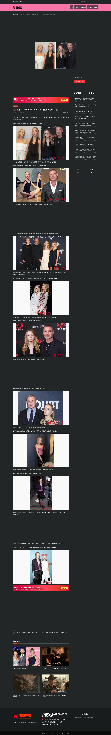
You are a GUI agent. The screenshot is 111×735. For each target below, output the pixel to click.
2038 (85, 152)
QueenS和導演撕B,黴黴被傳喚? (20, 668)
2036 (85, 133)
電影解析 (89, 7)
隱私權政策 (61, 733)
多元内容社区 (91, 717)
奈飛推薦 (16, 15)
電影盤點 (82, 7)
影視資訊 (15, 106)
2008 (85, 120)
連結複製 (79, 81)
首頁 (69, 7)
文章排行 (74, 7)
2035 (84, 145)
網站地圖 (73, 2)
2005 (83, 113)
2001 (85, 101)
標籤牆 (95, 7)
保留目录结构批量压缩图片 (81, 717)
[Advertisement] (59, 27)
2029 (85, 159)
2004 (85, 108)
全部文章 (23, 15)
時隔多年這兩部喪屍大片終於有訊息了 (84, 144)
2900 (64, 112)
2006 (85, 126)
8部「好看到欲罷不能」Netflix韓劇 (83, 111)
